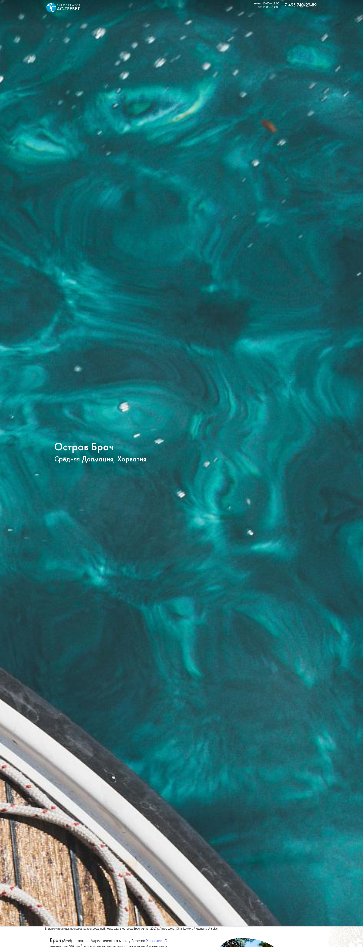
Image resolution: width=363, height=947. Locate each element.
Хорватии (154, 941)
